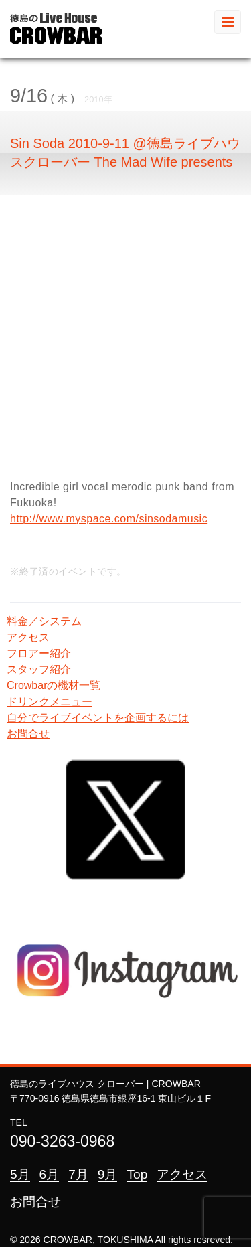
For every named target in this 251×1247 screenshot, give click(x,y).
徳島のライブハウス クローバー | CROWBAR (105, 1083)
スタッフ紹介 (39, 669)
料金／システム (44, 621)
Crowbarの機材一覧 (53, 685)
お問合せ (28, 733)
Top (137, 1174)
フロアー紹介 (39, 653)
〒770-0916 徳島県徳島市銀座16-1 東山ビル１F (110, 1098)
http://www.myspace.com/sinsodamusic (108, 518)
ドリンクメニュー (49, 701)
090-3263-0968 (62, 1141)
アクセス (28, 637)
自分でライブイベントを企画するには (98, 717)
